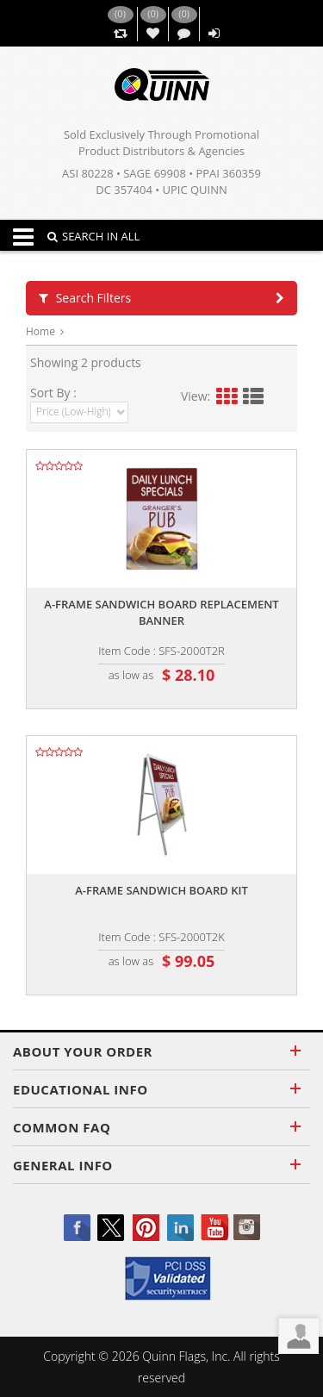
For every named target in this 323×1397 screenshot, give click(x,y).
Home (40, 331)
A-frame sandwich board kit (161, 890)
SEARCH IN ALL (93, 236)
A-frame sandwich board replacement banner (161, 612)
